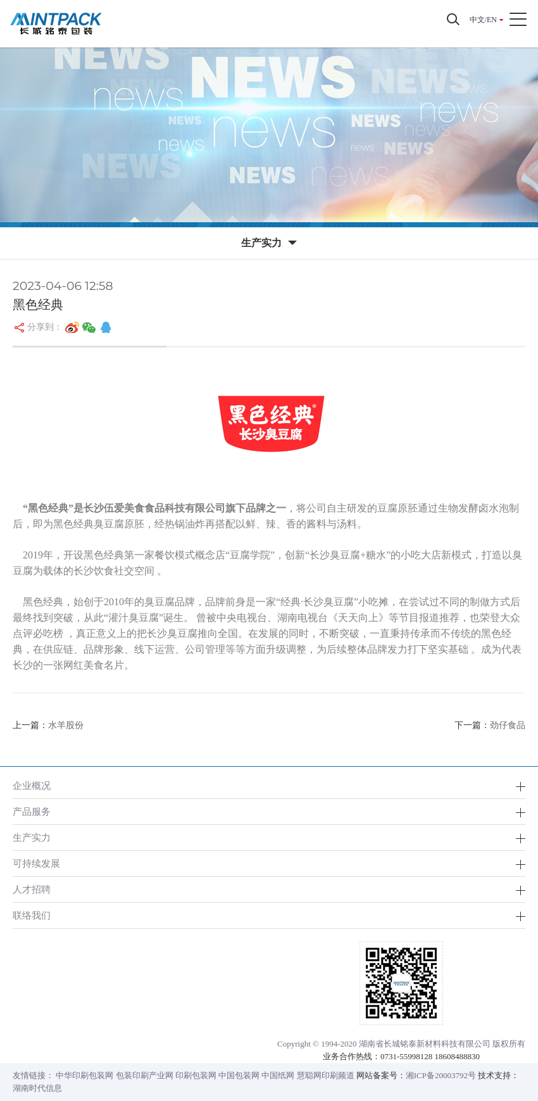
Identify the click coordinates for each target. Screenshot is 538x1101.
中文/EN (483, 19)
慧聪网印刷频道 (325, 1075)
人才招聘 (32, 889)
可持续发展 (36, 863)
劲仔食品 (507, 725)
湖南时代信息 (37, 1088)
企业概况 (32, 785)
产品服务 (32, 811)
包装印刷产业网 (144, 1075)
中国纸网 (277, 1075)
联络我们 (32, 915)
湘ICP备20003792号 (441, 1075)
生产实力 (32, 837)
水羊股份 (66, 725)
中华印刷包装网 (84, 1075)
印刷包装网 (195, 1075)
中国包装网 (239, 1075)
